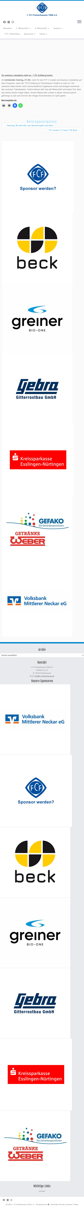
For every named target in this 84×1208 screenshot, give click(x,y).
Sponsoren (29, 33)
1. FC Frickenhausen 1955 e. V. (23, 1204)
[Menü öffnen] (79, 22)
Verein (43, 33)
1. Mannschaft (23, 28)
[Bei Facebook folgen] (5, 22)
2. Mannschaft (42, 28)
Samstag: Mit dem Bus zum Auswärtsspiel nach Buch (28, 125)
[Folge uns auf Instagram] (14, 22)
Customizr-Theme (71, 1204)
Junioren (57, 28)
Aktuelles (7, 28)
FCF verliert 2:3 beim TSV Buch (64, 130)
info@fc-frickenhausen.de (44, 676)
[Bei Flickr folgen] (10, 22)
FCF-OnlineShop (12, 33)
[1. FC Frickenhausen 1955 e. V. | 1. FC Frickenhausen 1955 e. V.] (42, 9)
